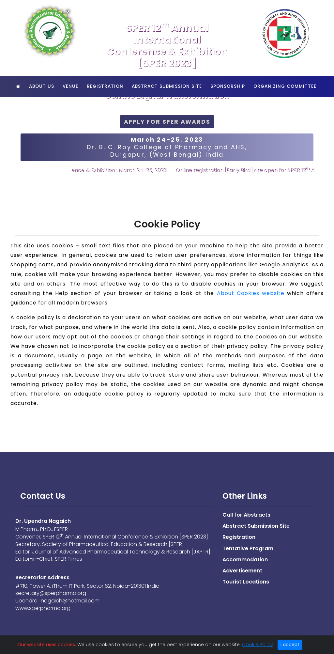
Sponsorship (227, 86)
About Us (41, 86)
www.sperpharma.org (42, 608)
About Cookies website (250, 293)
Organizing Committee (284, 86)
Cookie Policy (257, 644)
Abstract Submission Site (167, 86)
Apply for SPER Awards (167, 122)
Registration (105, 86)
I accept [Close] (290, 644)
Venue (70, 86)
